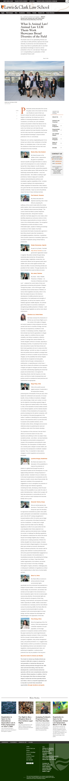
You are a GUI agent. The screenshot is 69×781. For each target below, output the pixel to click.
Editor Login (46, 771)
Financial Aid (22, 742)
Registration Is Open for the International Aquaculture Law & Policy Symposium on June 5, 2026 (8, 721)
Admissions (5, 742)
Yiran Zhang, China (36, 619)
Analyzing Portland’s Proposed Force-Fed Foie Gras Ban (43, 719)
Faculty (34, 13)
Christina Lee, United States (35, 314)
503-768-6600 (29, 760)
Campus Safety (47, 753)
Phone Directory (47, 765)
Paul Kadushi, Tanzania (37, 195)
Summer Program (55, 138)
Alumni (31, 742)
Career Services (50, 13)
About (8, 1)
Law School (32, 1)
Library (28, 13)
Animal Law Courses (55, 121)
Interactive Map (47, 768)
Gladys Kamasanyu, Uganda (38, 245)
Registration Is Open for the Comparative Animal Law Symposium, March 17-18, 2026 (60, 721)
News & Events (54, 143)
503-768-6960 (58, 163)
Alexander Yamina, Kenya (38, 502)
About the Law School (49, 759)
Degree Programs (55, 125)
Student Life (41, 13)
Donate (54, 147)
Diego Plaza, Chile (36, 384)
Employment (46, 751)
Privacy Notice (46, 769)
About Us (55, 117)
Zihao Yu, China (35, 575)
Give (16, 13)
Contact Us (57, 154)
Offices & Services (47, 748)
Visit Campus (9, 13)
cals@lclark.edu (58, 161)
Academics (22, 13)
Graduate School (47, 1)
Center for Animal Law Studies (31, 16)
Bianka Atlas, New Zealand (38, 152)
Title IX (44, 754)
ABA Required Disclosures (50, 756)
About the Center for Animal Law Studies (32, 655)
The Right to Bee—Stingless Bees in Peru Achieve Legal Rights (26, 720)
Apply (2, 13)
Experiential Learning (55, 130)
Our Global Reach (55, 134)
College (21, 1)
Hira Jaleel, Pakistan (36, 273)
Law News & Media (48, 758)
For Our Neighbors (48, 750)
